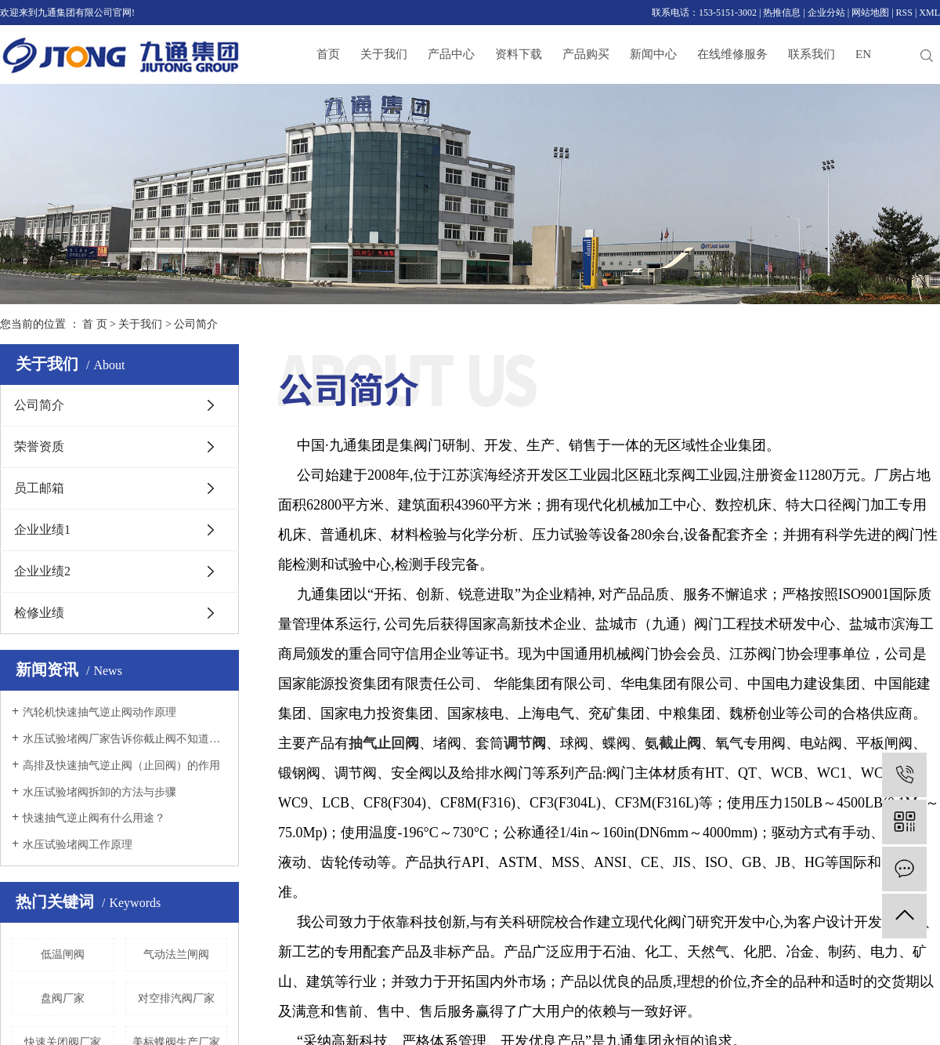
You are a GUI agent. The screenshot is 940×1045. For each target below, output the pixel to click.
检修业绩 (39, 612)
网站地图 (870, 12)
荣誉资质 (39, 446)
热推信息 (782, 12)
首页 (328, 54)
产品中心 (451, 54)
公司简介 (39, 405)
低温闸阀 (63, 954)
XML (929, 12)
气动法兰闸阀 (176, 954)
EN (863, 54)
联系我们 (811, 54)
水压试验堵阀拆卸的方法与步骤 (99, 792)
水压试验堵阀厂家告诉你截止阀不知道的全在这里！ (125, 739)
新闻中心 (653, 54)
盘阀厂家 (63, 998)
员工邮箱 (39, 488)
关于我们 (383, 54)
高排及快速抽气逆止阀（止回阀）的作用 (121, 765)
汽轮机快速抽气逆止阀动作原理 (99, 712)
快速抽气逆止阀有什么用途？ (94, 818)
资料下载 (518, 54)
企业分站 (826, 12)
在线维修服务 (732, 54)
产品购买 (585, 54)
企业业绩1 (42, 529)
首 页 (94, 324)
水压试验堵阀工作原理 (77, 845)
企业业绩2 (42, 571)
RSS (904, 12)
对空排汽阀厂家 (176, 998)
